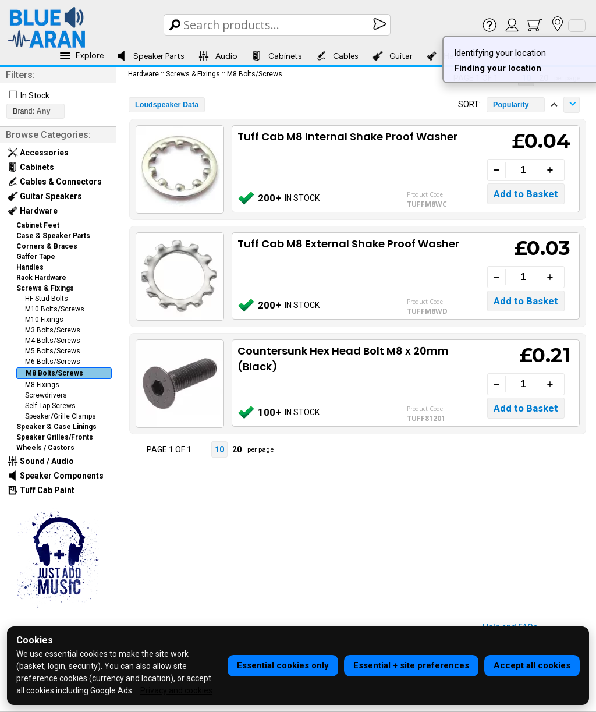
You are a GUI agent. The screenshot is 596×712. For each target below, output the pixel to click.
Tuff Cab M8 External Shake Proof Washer (348, 243)
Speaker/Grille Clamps (60, 416)
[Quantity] (523, 170)
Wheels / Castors (45, 448)
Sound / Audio (41, 461)
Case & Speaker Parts (53, 236)
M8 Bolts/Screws (54, 373)
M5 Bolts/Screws (52, 351)
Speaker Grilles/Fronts (54, 437)
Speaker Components (56, 475)
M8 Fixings (42, 385)
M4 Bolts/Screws (52, 340)
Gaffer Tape (35, 257)
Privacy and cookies (176, 690)
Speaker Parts (150, 56)
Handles (30, 267)
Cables (337, 56)
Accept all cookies (532, 665)
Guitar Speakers (45, 196)
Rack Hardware (41, 278)
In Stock (34, 95)
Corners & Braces (46, 246)
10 (219, 449)
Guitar (392, 56)
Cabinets (276, 56)
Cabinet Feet (37, 225)
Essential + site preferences (411, 665)
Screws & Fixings (45, 288)
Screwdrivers (46, 395)
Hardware (33, 211)
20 (237, 449)
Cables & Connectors (55, 181)
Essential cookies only (283, 665)
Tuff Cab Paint (41, 490)
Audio (217, 56)
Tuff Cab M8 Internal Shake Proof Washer (347, 136)
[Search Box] (277, 25)
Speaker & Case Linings (56, 427)
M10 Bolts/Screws (54, 309)
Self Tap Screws (50, 406)
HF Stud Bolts (46, 299)
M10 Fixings (44, 320)
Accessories (38, 152)
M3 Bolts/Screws (52, 330)
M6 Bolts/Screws (52, 361)
